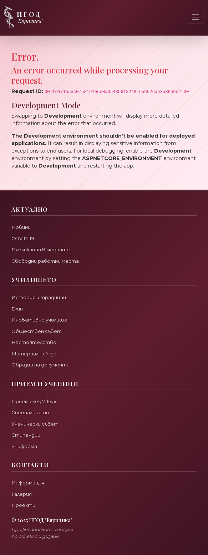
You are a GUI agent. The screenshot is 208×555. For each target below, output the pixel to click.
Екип (17, 309)
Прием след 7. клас (34, 401)
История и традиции (38, 297)
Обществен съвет (36, 331)
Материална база (33, 353)
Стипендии (25, 435)
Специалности (30, 412)
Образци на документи (40, 365)
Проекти (23, 505)
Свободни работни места (45, 261)
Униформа (24, 446)
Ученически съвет (35, 424)
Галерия (21, 494)
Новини (21, 227)
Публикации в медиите (40, 249)
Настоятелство (33, 342)
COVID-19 (22, 238)
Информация (27, 482)
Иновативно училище (39, 320)
